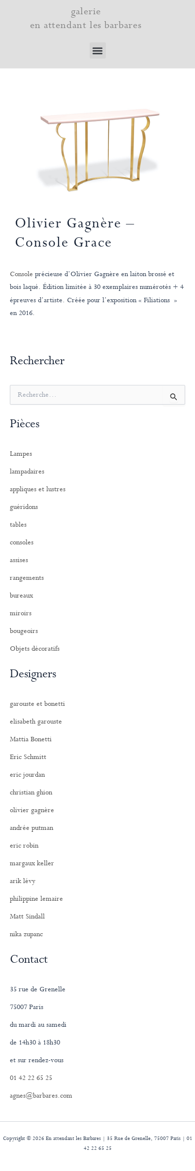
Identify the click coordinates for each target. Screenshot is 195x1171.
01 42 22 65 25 (31, 1078)
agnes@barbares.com (41, 1095)
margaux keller (32, 863)
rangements (27, 577)
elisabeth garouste (36, 721)
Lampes (21, 453)
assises (19, 560)
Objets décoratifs (35, 648)
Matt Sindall (27, 916)
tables (18, 524)
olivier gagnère (32, 810)
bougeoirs (24, 631)
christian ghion (31, 792)
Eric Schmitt (28, 757)
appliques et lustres (37, 489)
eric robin (24, 845)
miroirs (21, 613)
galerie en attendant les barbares (86, 18)
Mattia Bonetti (31, 739)
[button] (98, 50)
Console (21, 274)
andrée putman (31, 827)
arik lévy (22, 881)
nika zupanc (26, 934)
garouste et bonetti (37, 703)
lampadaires (27, 471)
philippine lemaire (36, 898)
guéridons (24, 507)
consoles (21, 542)
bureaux (21, 595)
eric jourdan (27, 774)
